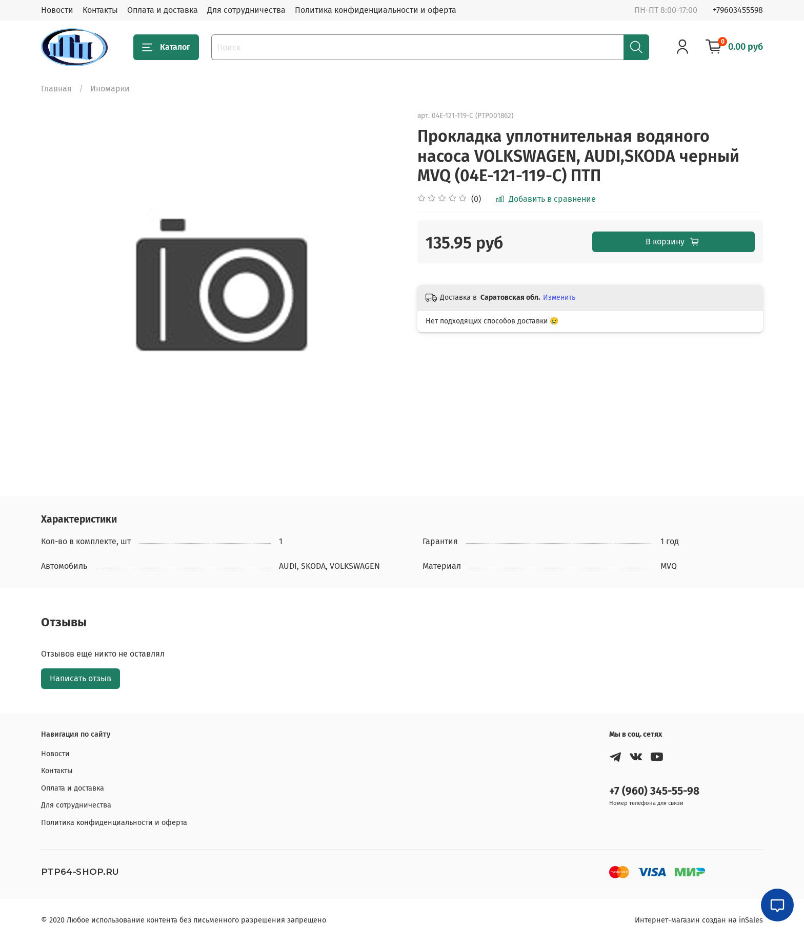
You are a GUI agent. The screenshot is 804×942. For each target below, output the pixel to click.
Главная (56, 88)
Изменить (559, 297)
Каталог (166, 47)
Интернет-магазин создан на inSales (699, 920)
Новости (57, 10)
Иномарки (110, 88)
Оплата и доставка (162, 10)
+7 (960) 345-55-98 (654, 791)
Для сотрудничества (246, 10)
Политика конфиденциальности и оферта (375, 10)
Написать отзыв (80, 678)
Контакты (100, 10)
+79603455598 (738, 10)
